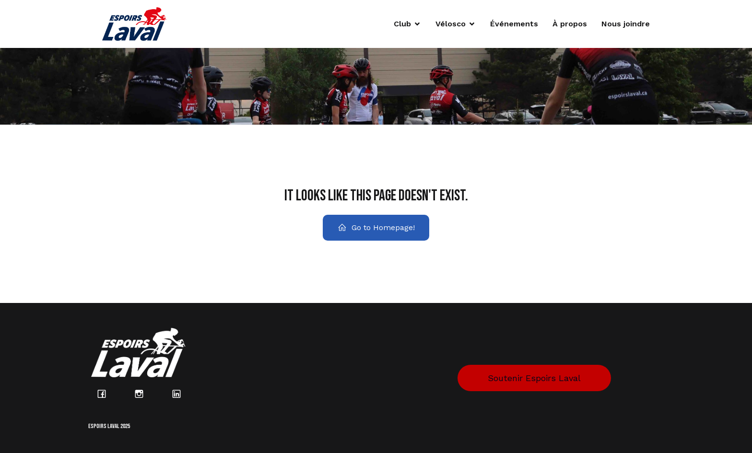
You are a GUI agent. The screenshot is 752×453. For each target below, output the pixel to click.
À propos (569, 23)
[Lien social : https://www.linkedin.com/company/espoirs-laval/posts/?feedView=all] (181, 393)
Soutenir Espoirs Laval (534, 378)
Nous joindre (625, 23)
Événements (514, 23)
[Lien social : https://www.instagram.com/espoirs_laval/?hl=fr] (144, 393)
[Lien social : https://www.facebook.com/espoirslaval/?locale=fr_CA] (107, 393)
